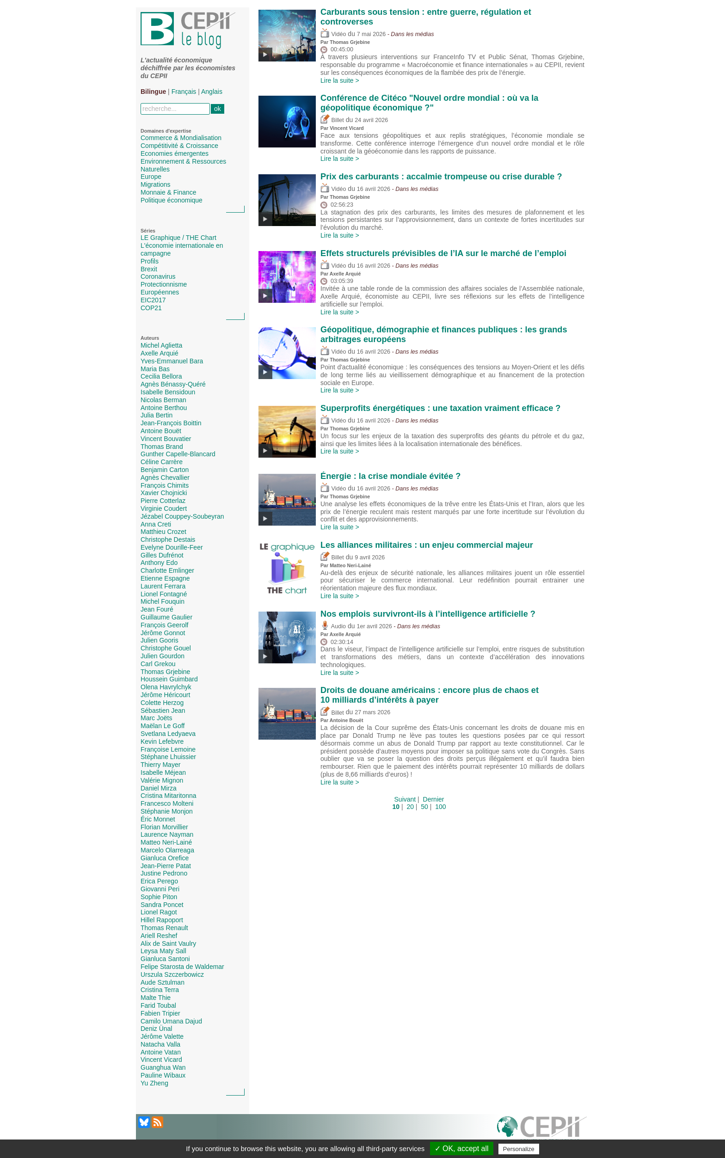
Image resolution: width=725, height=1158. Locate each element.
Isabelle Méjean (163, 772)
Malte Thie (156, 997)
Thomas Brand (162, 446)
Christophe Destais (168, 539)
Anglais (211, 91)
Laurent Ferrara (163, 586)
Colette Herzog (162, 702)
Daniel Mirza (159, 788)
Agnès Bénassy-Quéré (173, 384)
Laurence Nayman (167, 834)
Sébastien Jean (163, 710)
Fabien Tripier (160, 1013)
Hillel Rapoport (162, 920)
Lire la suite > (339, 80)
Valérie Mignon (162, 780)
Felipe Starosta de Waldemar (182, 966)
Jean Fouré (157, 609)
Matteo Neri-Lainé (166, 842)
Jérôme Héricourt (165, 694)
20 (410, 806)
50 (424, 806)
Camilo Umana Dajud (171, 1021)
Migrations (156, 184)
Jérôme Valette (162, 1036)
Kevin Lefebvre (162, 741)
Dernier (433, 799)
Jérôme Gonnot (163, 633)
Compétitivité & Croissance (179, 145)
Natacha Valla (160, 1044)
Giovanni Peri (160, 889)
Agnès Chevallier (165, 477)
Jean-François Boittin (171, 423)
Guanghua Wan (163, 1067)
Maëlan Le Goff (162, 725)
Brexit (149, 269)
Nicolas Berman (163, 400)
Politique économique (172, 200)
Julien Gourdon (162, 656)
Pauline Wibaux (163, 1075)
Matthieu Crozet (163, 531)
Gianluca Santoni (165, 958)
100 (440, 806)
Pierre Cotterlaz (163, 500)
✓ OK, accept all (462, 1148)
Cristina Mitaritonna (169, 795)
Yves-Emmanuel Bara (172, 361)
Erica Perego (159, 881)
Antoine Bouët (161, 431)
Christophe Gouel (166, 648)
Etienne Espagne (165, 578)
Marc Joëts (156, 718)
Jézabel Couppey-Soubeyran (182, 516)
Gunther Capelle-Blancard (178, 454)
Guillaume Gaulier (166, 617)
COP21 (151, 308)
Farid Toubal (158, 1005)
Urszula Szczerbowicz (172, 974)
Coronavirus (158, 276)
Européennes (160, 292)
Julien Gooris (159, 640)
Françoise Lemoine (168, 749)
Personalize (519, 1149)
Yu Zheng (154, 1083)
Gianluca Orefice (165, 858)
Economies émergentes (175, 153)
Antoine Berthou (164, 407)
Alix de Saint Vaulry (168, 943)
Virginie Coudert (164, 508)
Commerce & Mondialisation (181, 137)
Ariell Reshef (159, 935)
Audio (333, 626)
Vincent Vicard (161, 1059)
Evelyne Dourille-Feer (172, 547)
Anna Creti (156, 524)
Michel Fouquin (162, 601)
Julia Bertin (156, 415)
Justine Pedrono (164, 873)
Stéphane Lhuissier (168, 756)
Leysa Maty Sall (163, 951)
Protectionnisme (164, 284)
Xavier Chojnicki (164, 492)
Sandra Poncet (162, 904)
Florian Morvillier (164, 827)
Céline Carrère (162, 462)
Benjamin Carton (165, 469)
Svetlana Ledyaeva (168, 733)
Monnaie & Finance (169, 192)
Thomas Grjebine (165, 671)
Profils (150, 261)
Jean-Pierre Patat (166, 866)
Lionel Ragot (159, 912)
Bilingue (153, 91)
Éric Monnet (158, 819)
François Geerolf (164, 625)
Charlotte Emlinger (167, 570)
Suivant (405, 799)
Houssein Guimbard (169, 679)
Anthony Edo (159, 562)
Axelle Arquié (159, 353)
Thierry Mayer (160, 764)
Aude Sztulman (162, 982)
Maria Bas (155, 369)
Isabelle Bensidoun (168, 392)
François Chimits (165, 485)
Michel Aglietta (161, 345)
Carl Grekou (158, 664)
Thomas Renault (164, 927)
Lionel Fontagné (164, 594)
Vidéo (333, 34)
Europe (151, 176)
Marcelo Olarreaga (167, 850)
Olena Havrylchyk (166, 687)
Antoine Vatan (161, 1052)
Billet (332, 120)
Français (184, 91)
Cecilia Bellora (161, 376)
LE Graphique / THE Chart (178, 237)
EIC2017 (153, 300)
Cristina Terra (160, 989)
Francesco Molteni (167, 803)
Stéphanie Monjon (167, 811)
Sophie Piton (159, 897)
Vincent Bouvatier (166, 438)
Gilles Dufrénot (162, 555)
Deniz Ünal (156, 1028)
